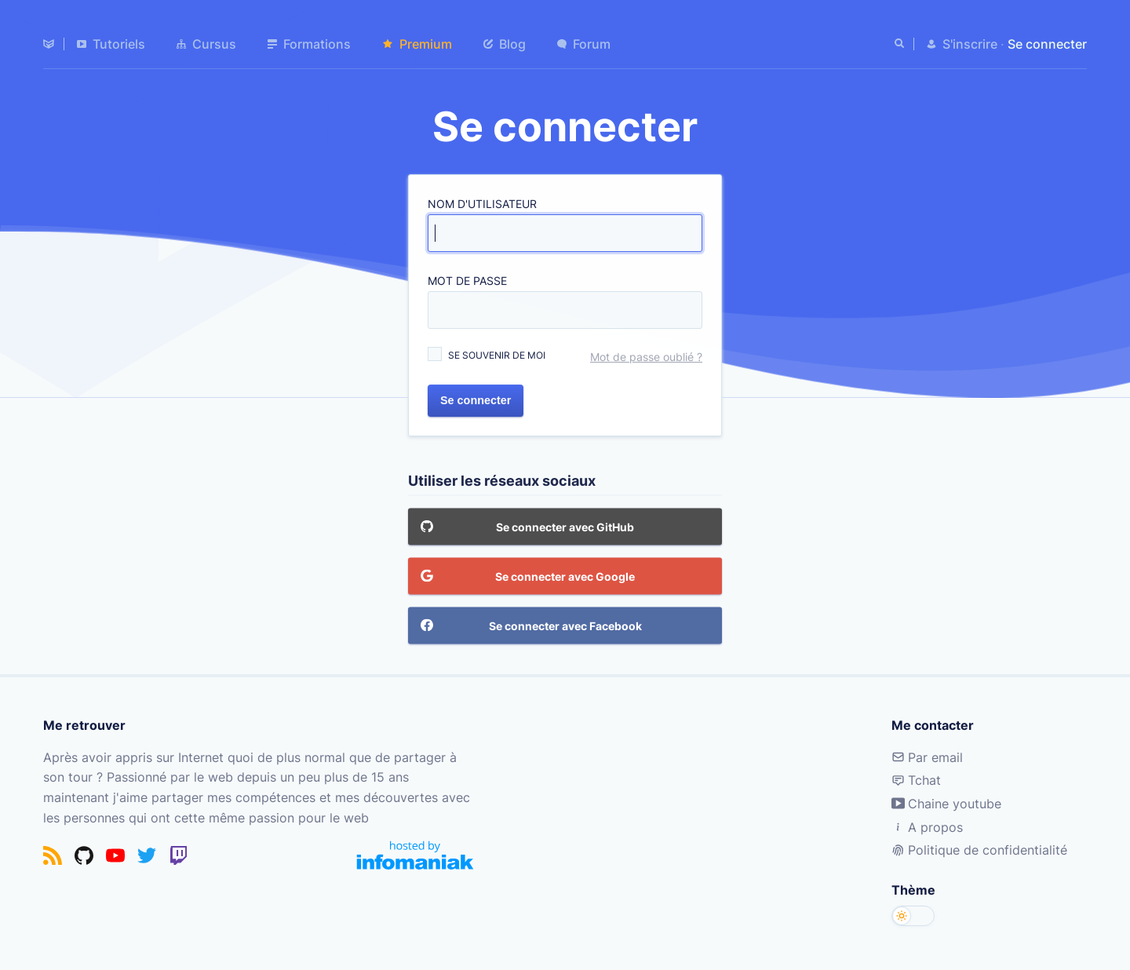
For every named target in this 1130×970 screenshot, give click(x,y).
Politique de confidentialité (979, 850)
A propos (927, 827)
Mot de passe (467, 280)
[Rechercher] (901, 44)
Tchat (916, 780)
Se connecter (475, 400)
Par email (927, 757)
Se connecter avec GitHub (527, 527)
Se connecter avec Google (528, 576)
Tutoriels (111, 44)
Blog (504, 44)
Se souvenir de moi (496, 355)
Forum (584, 44)
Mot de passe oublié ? (646, 356)
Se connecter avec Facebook (531, 626)
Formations (309, 44)
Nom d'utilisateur (482, 204)
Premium (417, 44)
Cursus (206, 44)
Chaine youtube (946, 803)
